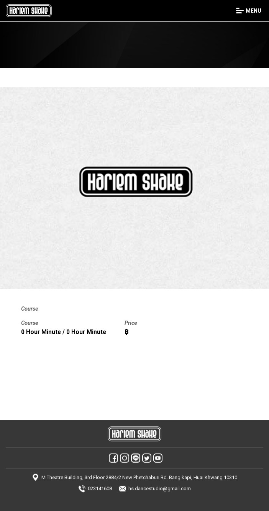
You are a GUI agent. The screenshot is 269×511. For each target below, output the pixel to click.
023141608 (100, 485)
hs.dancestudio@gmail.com (159, 485)
